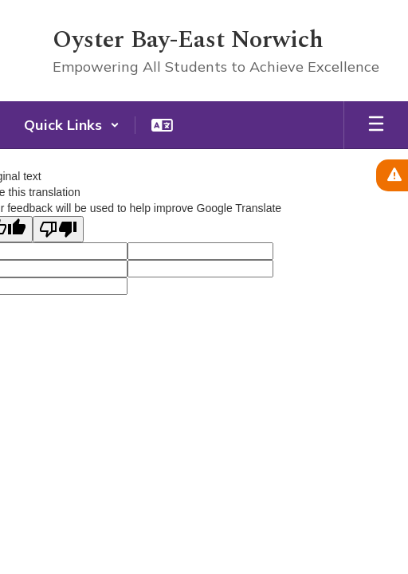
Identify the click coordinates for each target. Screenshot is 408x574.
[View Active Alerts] (392, 175)
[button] (71, 125)
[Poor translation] (58, 229)
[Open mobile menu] (376, 125)
